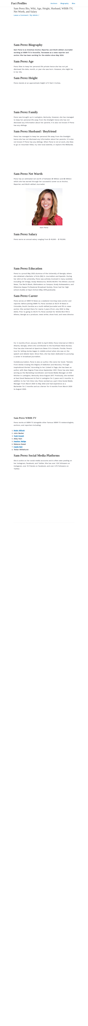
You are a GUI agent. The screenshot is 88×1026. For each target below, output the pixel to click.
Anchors (54, 3)
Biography (64, 3)
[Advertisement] (44, 31)
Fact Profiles (19, 3)
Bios (73, 3)
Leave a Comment (21, 15)
